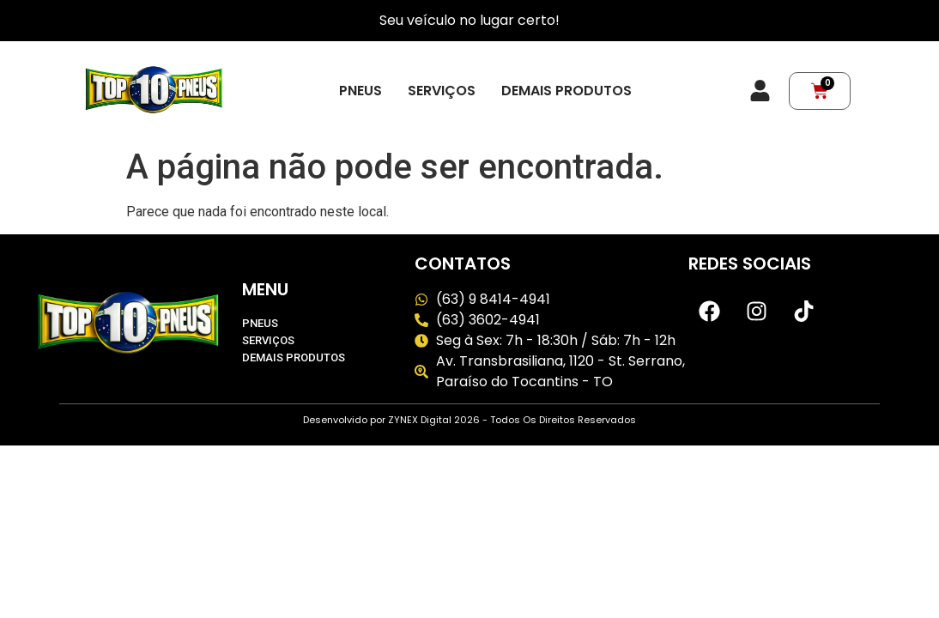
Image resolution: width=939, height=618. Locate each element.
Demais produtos (566, 91)
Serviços (442, 91)
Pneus (360, 91)
